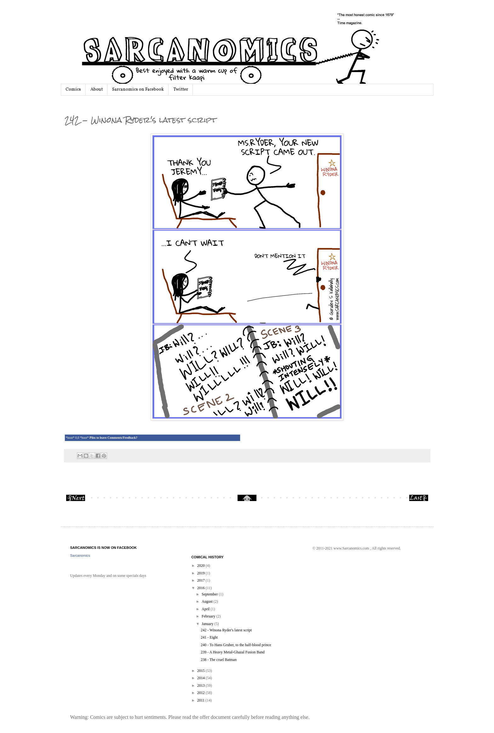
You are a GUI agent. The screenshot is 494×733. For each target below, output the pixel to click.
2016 (201, 588)
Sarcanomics (80, 555)
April (206, 609)
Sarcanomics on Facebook (138, 90)
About (96, 90)
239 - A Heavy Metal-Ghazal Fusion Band (233, 652)
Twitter (180, 90)
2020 (201, 565)
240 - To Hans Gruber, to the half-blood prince (236, 645)
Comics (73, 90)
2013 (201, 685)
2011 (201, 700)
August (208, 601)
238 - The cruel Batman (219, 659)
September (210, 594)
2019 (201, 573)
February (209, 616)
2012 (201, 693)
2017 (201, 580)
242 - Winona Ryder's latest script (226, 630)
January (208, 624)
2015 (201, 670)
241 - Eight (209, 637)
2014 (201, 678)
